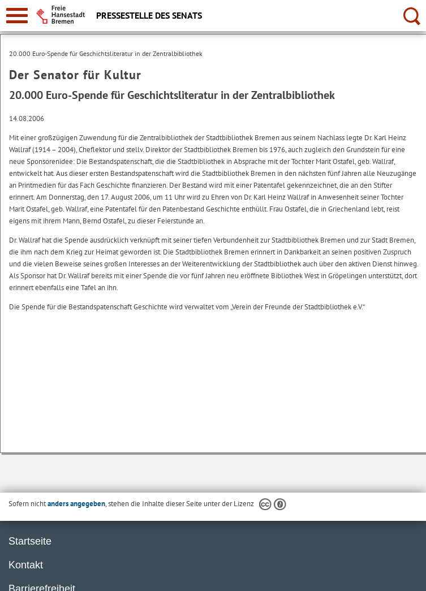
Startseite (29, 541)
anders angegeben (76, 503)
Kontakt (25, 565)
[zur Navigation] (17, 15)
